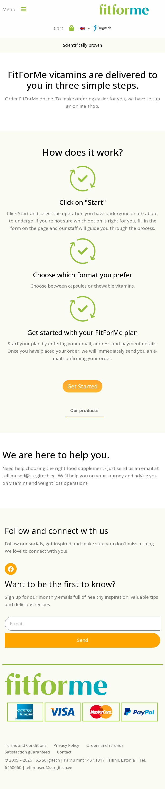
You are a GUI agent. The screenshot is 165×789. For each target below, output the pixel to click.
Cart (58, 28)
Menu (8, 9)
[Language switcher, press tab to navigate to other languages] (84, 28)
